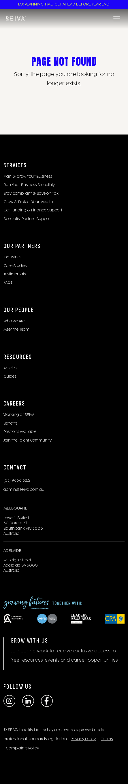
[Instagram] (9, 701)
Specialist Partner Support (27, 219)
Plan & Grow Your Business (27, 176)
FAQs (7, 282)
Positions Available (19, 431)
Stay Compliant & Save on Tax (31, 193)
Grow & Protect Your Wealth (28, 202)
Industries (12, 257)
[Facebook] (46, 701)
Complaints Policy (22, 748)
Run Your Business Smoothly (29, 185)
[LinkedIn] (28, 701)
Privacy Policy (83, 739)
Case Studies (15, 266)
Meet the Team (16, 329)
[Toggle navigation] (117, 18)
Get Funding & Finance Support (32, 210)
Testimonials (14, 274)
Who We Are (14, 321)
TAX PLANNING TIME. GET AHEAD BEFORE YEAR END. (64, 4)
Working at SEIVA (18, 414)
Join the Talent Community (27, 440)
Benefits (10, 423)
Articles (9, 368)
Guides (9, 376)
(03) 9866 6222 (16, 480)
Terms (107, 739)
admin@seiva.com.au (23, 489)
